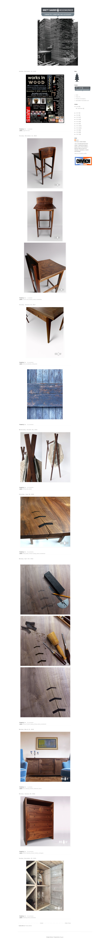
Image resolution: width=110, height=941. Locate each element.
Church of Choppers (81, 98)
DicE (77, 95)
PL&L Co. (78, 96)
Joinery (35, 724)
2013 (77, 121)
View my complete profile (81, 153)
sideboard (36, 788)
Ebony (24, 724)
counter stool (25, 299)
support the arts (26, 130)
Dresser (32, 853)
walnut (34, 299)
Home (41, 923)
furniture (31, 299)
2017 (77, 113)
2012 (77, 123)
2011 (77, 125)
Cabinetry (27, 788)
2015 (77, 117)
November (80, 108)
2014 (77, 119)
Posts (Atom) (28, 925)
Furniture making (32, 553)
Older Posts (68, 923)
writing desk (34, 364)
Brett (77, 140)
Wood (28, 917)
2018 (77, 106)
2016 (77, 115)
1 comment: (30, 129)
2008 (77, 132)
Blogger (61, 937)
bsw (24, 788)
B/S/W (24, 853)
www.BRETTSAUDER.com (82, 100)
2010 (77, 128)
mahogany (41, 853)
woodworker (39, 299)
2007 (77, 134)
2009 (77, 130)
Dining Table (25, 553)
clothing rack (25, 489)
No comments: (30, 362)
